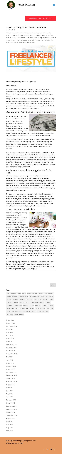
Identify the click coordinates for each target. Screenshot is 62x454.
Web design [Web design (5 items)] (10, 314)
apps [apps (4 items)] (19, 293)
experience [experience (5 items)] (45, 299)
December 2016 (11, 345)
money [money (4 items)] (32, 305)
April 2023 (9, 335)
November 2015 (11, 375)
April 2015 (9, 397)
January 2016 (10, 369)
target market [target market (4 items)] (40, 311)
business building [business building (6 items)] (49, 293)
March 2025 (10, 320)
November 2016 (11, 348)
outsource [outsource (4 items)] (37, 305)
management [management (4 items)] (18, 305)
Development (20, 35)
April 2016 (9, 360)
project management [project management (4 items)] (12, 308)
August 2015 (10, 385)
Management (43, 35)
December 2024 (11, 326)
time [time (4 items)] (47, 311)
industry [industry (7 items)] (16, 302)
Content (36, 33)
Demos (8, 35)
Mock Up (8, 38)
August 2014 (10, 418)
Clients (31, 33)
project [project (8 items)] (51, 305)
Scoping (28, 40)
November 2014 (11, 409)
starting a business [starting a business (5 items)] (16, 311)
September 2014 (11, 415)
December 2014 (11, 406)
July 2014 (9, 421)
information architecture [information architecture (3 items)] (38, 302)
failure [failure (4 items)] (51, 299)
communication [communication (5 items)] (49, 296)
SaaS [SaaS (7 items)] (48, 308)
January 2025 (10, 323)
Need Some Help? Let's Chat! (40, 18)
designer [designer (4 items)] (22, 299)
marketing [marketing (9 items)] (25, 305)
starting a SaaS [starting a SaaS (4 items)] (26, 311)
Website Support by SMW (14, 443)
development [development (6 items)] (29, 299)
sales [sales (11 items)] (52, 308)
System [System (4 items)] (33, 311)
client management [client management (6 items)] (34, 296)
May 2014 (9, 428)
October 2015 (10, 378)
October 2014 (10, 412)
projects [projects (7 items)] (32, 308)
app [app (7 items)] (8, 293)
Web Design (22, 42)
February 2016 (11, 366)
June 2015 (9, 391)
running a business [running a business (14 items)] (40, 308)
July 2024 (9, 329)
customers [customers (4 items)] (15, 299)
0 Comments (31, 42)
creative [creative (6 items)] (9, 299)
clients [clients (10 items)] (42, 296)
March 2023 (10, 338)
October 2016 (10, 351)
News (27, 38)
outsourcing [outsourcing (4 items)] (45, 305)
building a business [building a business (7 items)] (32, 293)
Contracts (42, 33)
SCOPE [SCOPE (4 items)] (8, 311)
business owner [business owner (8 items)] (24, 296)
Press (35, 38)
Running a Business (16, 40)
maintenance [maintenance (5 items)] (10, 305)
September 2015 (11, 381)
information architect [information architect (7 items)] (25, 302)
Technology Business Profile (39, 40)
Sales (23, 40)
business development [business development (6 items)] (12, 296)
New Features (21, 38)
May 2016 (9, 357)
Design (13, 35)
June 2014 (9, 425)
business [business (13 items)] (41, 293)
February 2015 (11, 400)
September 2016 (11, 354)
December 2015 (11, 372)
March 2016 (10, 363)
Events (37, 35)
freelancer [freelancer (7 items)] (9, 302)
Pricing (40, 38)
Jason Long (11, 33)
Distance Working (29, 35)
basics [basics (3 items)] (24, 293)
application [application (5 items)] (13, 293)
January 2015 (10, 403)
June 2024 (9, 332)
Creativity (48, 33)
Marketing (50, 35)
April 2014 (9, 431)
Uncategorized (14, 42)
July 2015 (9, 388)
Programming (46, 38)
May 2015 (9, 394)
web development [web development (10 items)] (19, 314)
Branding (26, 33)
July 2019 (9, 342)
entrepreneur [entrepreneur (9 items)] (37, 299)
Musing (14, 38)
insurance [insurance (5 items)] (48, 302)
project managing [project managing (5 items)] (23, 308)
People (31, 38)
